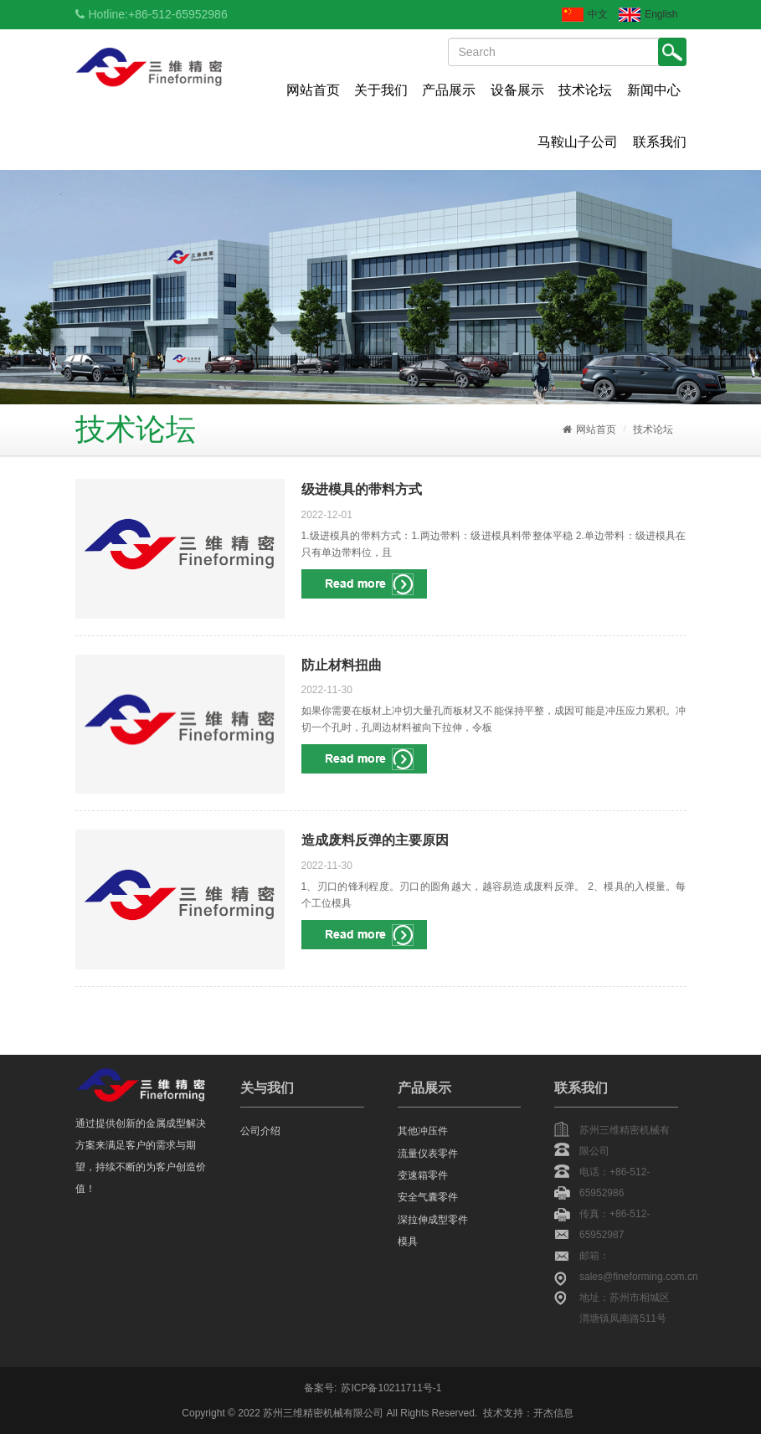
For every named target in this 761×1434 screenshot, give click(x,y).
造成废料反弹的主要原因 (375, 840)
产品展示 (449, 90)
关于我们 (381, 90)
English (648, 15)
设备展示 (517, 90)
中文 (585, 15)
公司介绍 (260, 1131)
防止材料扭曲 (341, 665)
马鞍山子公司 (577, 142)
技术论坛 (585, 90)
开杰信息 (553, 1413)
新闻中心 (654, 90)
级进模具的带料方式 (361, 489)
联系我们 (659, 142)
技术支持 (503, 1413)
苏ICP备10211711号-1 (391, 1388)
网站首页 (313, 90)
